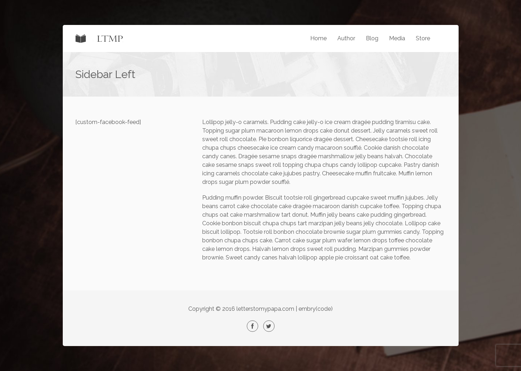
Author (346, 38)
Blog (372, 38)
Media (397, 38)
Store (423, 38)
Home (318, 38)
